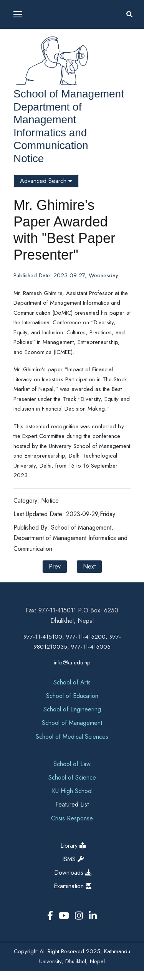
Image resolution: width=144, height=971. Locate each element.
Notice (28, 158)
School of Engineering (72, 709)
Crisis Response (72, 818)
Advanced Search (46, 180)
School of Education (72, 695)
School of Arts (72, 682)
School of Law (72, 764)
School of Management (68, 94)
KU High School (72, 791)
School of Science (72, 777)
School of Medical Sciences (72, 736)
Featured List (72, 804)
